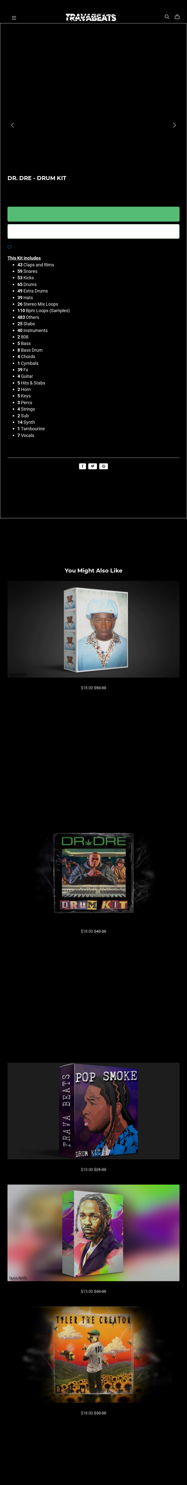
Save (103, 466)
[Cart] (179, 16)
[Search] (167, 16)
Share (82, 466)
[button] (12, 125)
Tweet (93, 466)
